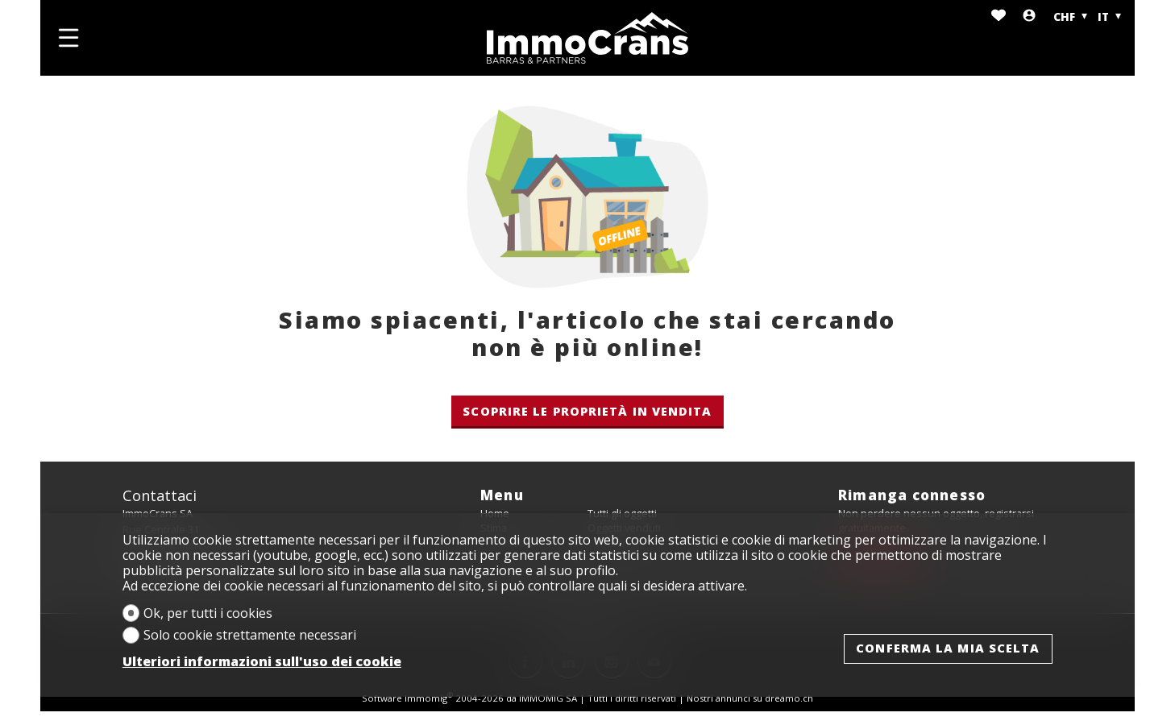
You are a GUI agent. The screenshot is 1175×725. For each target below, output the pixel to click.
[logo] (587, 38)
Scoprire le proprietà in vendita (587, 411)
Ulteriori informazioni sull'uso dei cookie (261, 661)
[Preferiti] (998, 16)
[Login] (1029, 16)
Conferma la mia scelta (948, 648)
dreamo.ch (789, 698)
